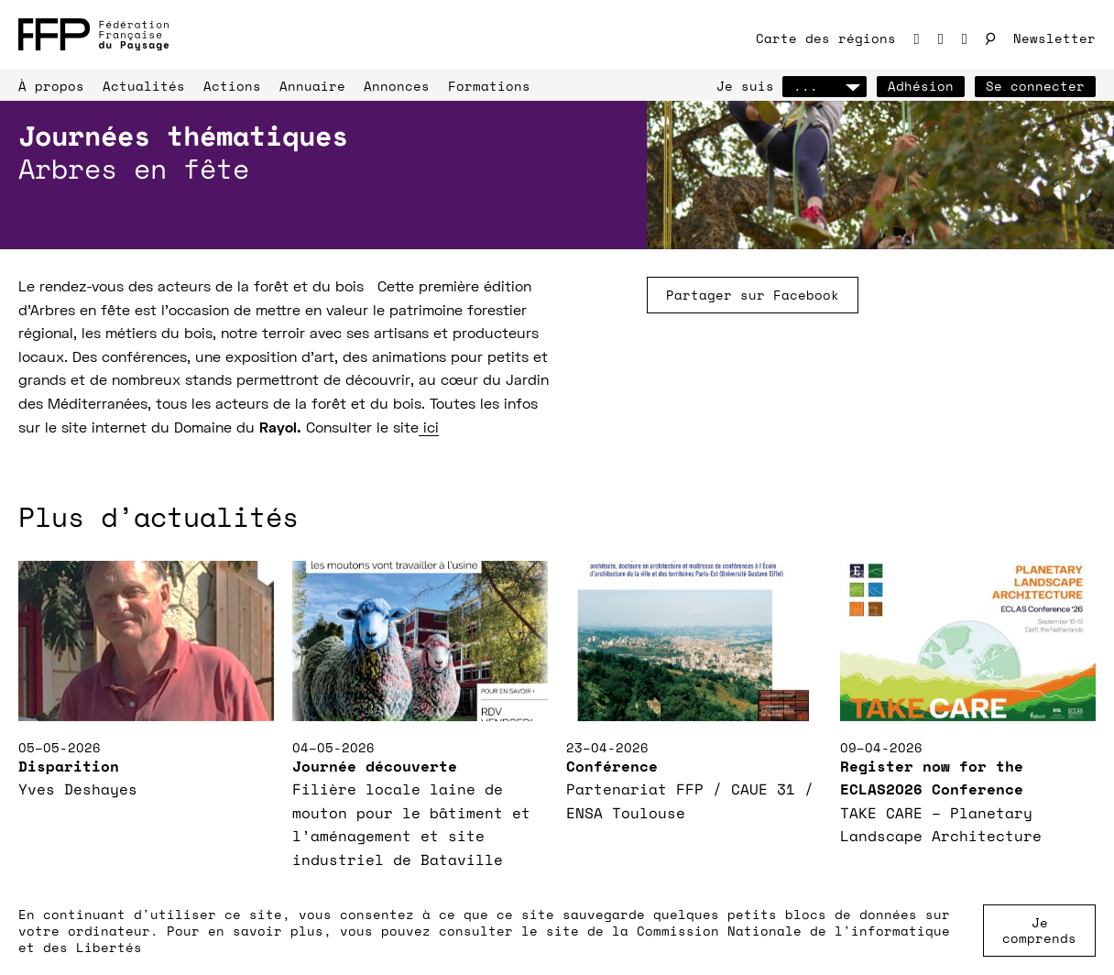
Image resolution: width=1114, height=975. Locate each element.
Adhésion (921, 85)
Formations (489, 85)
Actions (232, 85)
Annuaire (312, 85)
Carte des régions (826, 38)
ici (429, 428)
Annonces (397, 85)
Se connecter (1035, 85)
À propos (51, 85)
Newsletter (1054, 38)
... (824, 85)
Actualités (144, 85)
